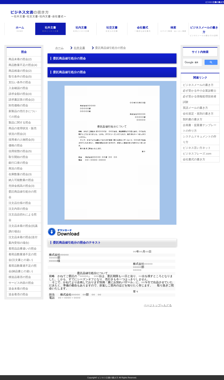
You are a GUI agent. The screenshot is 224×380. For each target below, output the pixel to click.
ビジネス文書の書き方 (214, 2)
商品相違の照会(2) (20, 70)
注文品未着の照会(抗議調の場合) (23, 228)
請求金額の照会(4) (20, 93)
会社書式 (142, 29)
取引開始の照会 (18, 156)
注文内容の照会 (18, 208)
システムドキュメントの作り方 (199, 139)
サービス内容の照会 (21, 282)
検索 (173, 29)
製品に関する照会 (20, 122)
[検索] (192, 62)
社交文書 (112, 29)
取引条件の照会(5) (20, 76)
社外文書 (50, 29)
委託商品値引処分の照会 (23, 194)
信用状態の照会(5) (20, 151)
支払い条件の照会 (20, 82)
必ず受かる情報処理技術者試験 (199, 99)
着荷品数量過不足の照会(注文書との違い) (23, 257)
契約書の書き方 (192, 119)
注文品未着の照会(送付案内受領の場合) (23, 240)
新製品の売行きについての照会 (23, 113)
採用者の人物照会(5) (21, 139)
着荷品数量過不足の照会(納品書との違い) (23, 268)
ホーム (20, 29)
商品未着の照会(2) (20, 59)
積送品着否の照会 (20, 277)
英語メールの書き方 (195, 107)
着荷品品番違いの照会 (23, 248)
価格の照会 (16, 145)
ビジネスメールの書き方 (204, 31)
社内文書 (81, 29)
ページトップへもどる (158, 305)
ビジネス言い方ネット (197, 147)
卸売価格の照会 (18, 105)
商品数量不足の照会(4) (23, 64)
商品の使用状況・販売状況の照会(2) (23, 131)
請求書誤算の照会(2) (21, 99)
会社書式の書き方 (194, 159)
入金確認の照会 (18, 88)
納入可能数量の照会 (21, 180)
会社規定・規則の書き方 (198, 113)
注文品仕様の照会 (20, 202)
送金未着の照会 (18, 288)
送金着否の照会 (18, 294)
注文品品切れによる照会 (23, 217)
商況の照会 (16, 168)
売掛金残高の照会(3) (21, 185)
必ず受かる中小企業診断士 (199, 90)
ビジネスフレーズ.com (197, 153)
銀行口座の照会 (18, 162)
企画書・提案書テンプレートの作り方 (199, 127)
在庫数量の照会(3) (20, 174)
